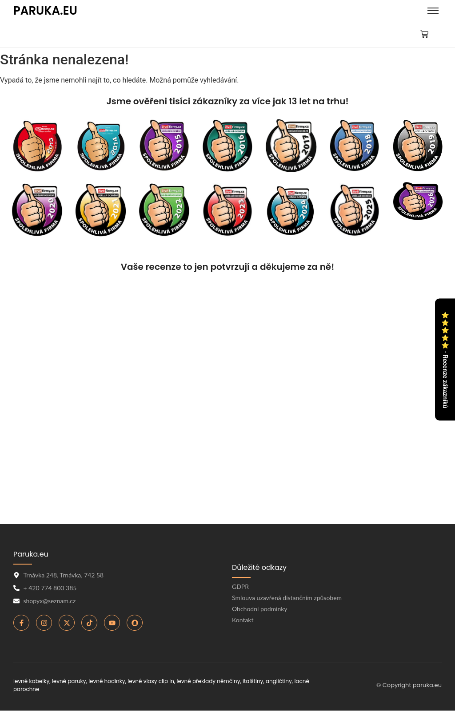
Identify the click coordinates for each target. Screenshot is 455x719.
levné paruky (69, 681)
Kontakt (243, 620)
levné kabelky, (32, 681)
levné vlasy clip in (151, 681)
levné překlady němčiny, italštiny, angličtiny (233, 681)
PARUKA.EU (45, 11)
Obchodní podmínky (259, 608)
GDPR (240, 586)
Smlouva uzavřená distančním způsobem (287, 597)
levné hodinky (106, 681)
